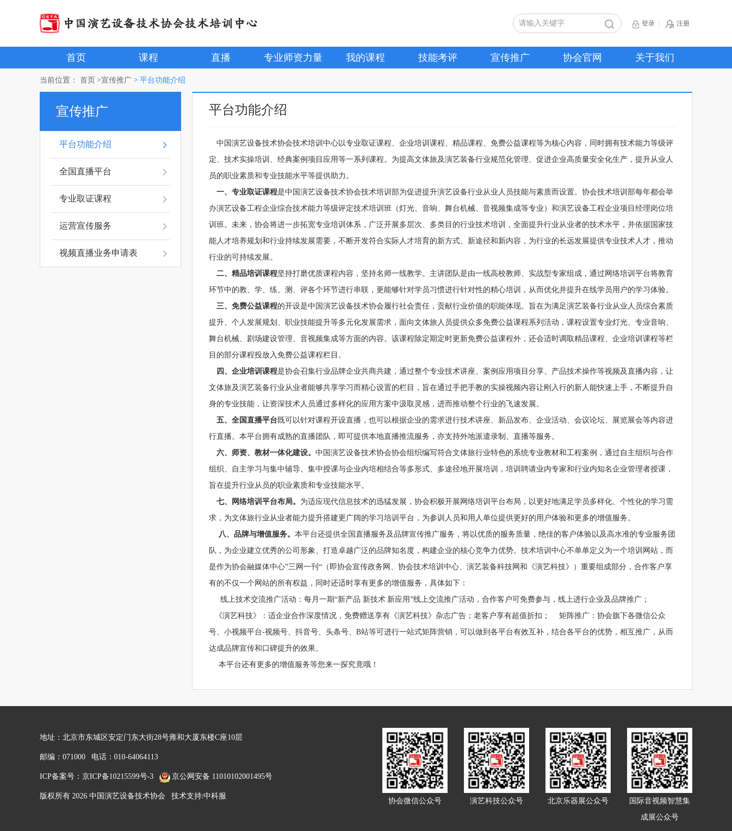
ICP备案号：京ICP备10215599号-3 (96, 776)
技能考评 (437, 57)
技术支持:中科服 (199, 796)
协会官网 (582, 57)
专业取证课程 (85, 198)
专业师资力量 (293, 57)
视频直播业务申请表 (98, 252)
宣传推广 (510, 57)
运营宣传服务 (85, 225)
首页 (76, 57)
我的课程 (365, 57)
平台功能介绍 (85, 144)
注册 (678, 24)
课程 (148, 57)
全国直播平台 (85, 171)
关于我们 (654, 57)
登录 (643, 24)
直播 (221, 57)
